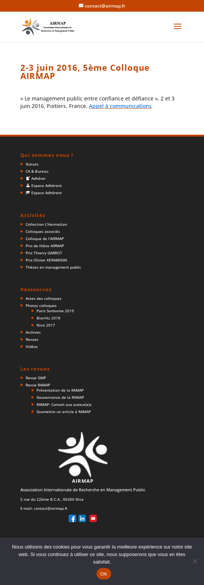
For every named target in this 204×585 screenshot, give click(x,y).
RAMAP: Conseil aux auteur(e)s (64, 404)
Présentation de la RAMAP (60, 390)
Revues (32, 339)
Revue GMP (36, 377)
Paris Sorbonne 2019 (55, 310)
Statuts (32, 164)
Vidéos (32, 346)
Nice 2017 (46, 325)
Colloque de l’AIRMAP (45, 238)
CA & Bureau (37, 171)
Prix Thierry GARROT (44, 252)
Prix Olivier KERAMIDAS (46, 260)
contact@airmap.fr (50, 508)
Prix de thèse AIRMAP (45, 245)
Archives (33, 332)
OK (103, 574)
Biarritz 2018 (48, 318)
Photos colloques (41, 305)
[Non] (194, 561)
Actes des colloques (43, 298)
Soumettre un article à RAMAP (64, 411)
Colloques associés (43, 231)
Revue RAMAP (38, 384)
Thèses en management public (53, 267)
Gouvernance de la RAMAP (60, 397)
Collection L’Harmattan (46, 224)
